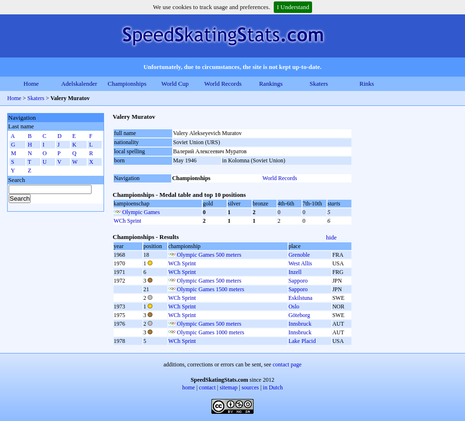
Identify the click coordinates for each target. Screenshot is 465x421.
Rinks (367, 83)
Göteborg (299, 315)
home (188, 387)
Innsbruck (300, 323)
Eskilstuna (301, 298)
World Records (223, 83)
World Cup (174, 83)
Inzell (295, 272)
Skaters (319, 83)
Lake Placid (302, 341)
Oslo (294, 306)
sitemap (228, 387)
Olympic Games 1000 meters (210, 332)
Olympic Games (141, 212)
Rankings (270, 83)
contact (207, 387)
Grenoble (299, 254)
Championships (127, 83)
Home (31, 83)
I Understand (293, 7)
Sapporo (298, 280)
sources (250, 387)
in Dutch (273, 387)
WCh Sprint (127, 220)
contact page (287, 364)
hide (331, 237)
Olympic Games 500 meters (209, 254)
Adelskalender (79, 83)
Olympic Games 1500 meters (210, 289)
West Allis (300, 263)
